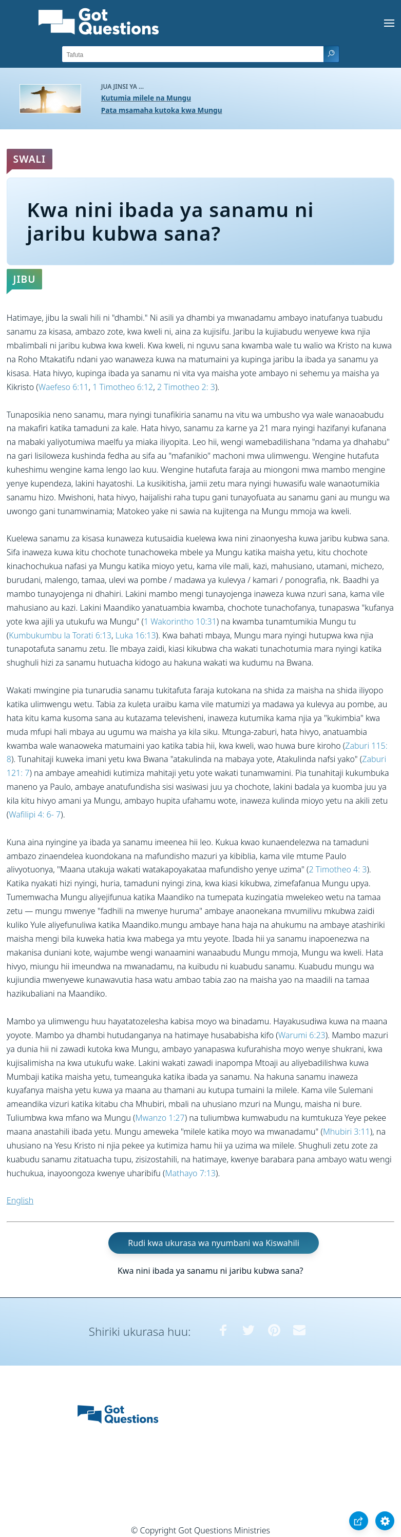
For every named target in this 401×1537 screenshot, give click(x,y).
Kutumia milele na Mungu (146, 98)
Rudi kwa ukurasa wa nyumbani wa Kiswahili (213, 1243)
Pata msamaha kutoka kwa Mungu (161, 110)
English (20, 1200)
